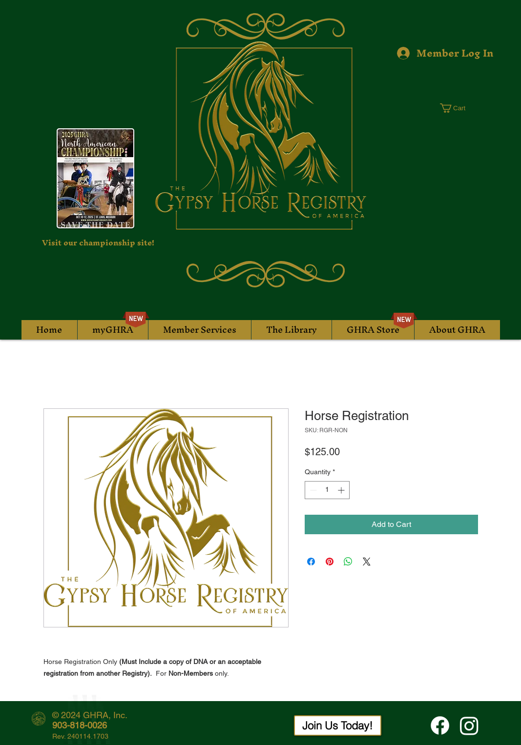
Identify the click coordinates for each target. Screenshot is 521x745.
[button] (458, 108)
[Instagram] (469, 725)
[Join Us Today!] (337, 725)
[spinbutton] (327, 490)
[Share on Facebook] (311, 561)
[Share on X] (367, 561)
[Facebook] (440, 725)
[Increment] (342, 490)
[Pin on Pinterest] (329, 561)
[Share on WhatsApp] (348, 561)
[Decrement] (312, 490)
